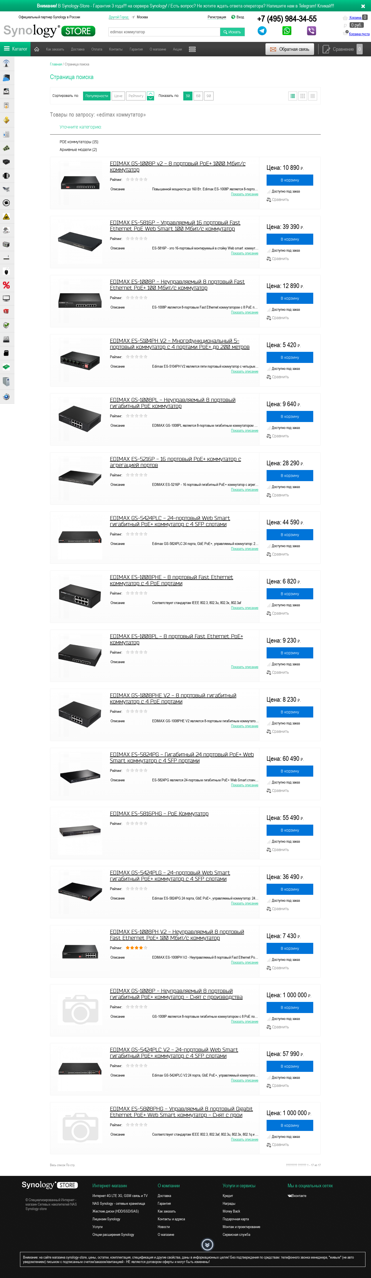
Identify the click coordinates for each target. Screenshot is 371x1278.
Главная (36, 49)
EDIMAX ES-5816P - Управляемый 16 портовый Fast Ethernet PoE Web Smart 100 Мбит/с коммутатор (175, 225)
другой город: (119, 17)
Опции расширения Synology (113, 1234)
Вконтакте (297, 1195)
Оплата (96, 49)
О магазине (158, 49)
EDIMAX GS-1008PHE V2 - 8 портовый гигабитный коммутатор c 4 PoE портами (173, 698)
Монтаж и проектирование (241, 1226)
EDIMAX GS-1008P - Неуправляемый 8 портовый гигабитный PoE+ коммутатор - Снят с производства (176, 994)
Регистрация (217, 17)
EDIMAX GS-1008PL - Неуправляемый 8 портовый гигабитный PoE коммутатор (172, 403)
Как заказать (55, 49)
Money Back (231, 1211)
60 (198, 96)
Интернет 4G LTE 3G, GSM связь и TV (120, 1195)
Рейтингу (136, 96)
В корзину (290, 180)
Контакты (116, 49)
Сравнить (278, 199)
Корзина (355, 17)
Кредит (228, 1195)
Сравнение (343, 49)
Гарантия (136, 49)
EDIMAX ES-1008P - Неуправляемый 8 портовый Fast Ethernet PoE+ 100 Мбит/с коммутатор (177, 285)
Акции (177, 49)
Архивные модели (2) (78, 149)
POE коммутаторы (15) (79, 142)
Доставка (77, 49)
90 (209, 96)
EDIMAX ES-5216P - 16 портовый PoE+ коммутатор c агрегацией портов (175, 462)
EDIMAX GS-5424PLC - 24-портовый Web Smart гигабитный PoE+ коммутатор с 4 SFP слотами (170, 521)
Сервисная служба (236, 1234)
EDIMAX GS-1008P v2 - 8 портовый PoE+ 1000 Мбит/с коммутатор (177, 166)
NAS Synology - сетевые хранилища (118, 1203)
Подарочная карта (236, 1219)
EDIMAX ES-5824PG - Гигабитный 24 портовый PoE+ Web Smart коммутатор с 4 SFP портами (182, 757)
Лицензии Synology (106, 1219)
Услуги (97, 1226)
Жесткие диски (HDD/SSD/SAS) (115, 1211)
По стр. (70, 1165)
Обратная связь (289, 49)
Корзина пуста (359, 34)
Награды (229, 1203)
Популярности (97, 96)
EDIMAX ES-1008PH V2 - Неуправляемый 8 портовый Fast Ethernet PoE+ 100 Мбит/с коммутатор (177, 935)
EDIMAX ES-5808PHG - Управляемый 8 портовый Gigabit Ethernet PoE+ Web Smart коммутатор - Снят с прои (181, 1112)
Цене (118, 96)
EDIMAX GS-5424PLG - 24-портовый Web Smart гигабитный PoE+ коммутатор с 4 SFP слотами (170, 876)
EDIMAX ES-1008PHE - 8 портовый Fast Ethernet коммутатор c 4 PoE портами (171, 580)
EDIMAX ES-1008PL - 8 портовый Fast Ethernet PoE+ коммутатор (176, 639)
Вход (240, 17)
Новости (164, 1226)
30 (188, 96)
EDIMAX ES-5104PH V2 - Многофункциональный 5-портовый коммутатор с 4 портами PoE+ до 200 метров (180, 344)
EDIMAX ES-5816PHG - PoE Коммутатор (159, 813)
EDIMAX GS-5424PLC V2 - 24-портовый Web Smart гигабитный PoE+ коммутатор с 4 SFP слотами (174, 1053)
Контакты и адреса (171, 1219)
